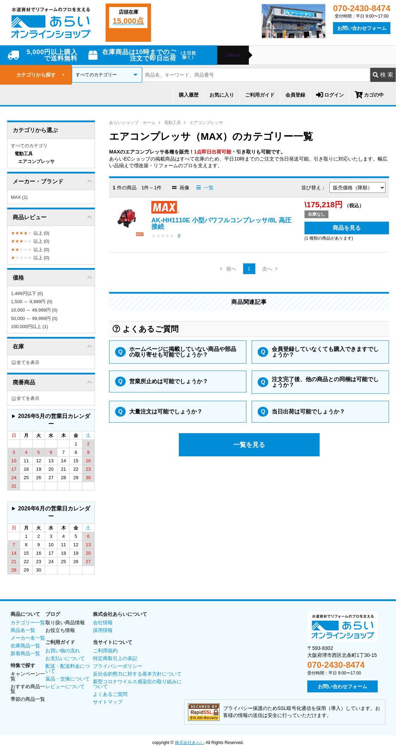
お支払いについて (65, 658)
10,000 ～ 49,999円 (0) (34, 310)
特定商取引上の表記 (115, 658)
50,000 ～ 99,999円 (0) (34, 318)
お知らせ (233, 55)
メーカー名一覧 (28, 638)
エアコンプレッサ (206, 122)
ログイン (330, 94)
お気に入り (221, 95)
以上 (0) (30, 233)
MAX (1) (19, 197)
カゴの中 (369, 94)
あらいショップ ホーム (132, 122)
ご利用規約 (105, 650)
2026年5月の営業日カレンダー (54, 420)
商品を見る (347, 228)
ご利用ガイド (260, 95)
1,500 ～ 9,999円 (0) (31, 301)
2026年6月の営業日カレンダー (54, 512)
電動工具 (172, 122)
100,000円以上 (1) (29, 326)
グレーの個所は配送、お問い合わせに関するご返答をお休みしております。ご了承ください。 (51, 420)
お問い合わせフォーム (361, 28)
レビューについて (65, 686)
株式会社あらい (190, 742)
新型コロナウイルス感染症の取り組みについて (137, 684)
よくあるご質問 (110, 694)
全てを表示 (25, 362)
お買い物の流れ (62, 650)
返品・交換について (67, 678)
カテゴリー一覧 (28, 622)
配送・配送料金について (67, 668)
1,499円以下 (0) (27, 293)
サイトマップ (107, 702)
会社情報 (103, 622)
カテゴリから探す (40, 75)
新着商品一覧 (25, 653)
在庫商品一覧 (25, 645)
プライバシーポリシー (117, 666)
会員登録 (295, 95)
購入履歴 (189, 95)
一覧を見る (249, 444)
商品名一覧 (23, 630)
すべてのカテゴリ (29, 145)
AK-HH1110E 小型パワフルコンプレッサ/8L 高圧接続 (221, 223)
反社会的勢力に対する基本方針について (137, 674)
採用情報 (103, 630)
